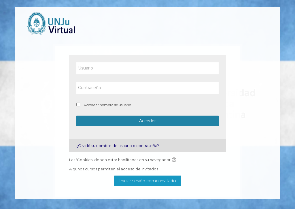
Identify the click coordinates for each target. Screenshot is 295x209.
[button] (174, 160)
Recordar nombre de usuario (107, 105)
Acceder (147, 120)
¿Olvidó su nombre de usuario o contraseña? (117, 145)
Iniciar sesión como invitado (147, 180)
